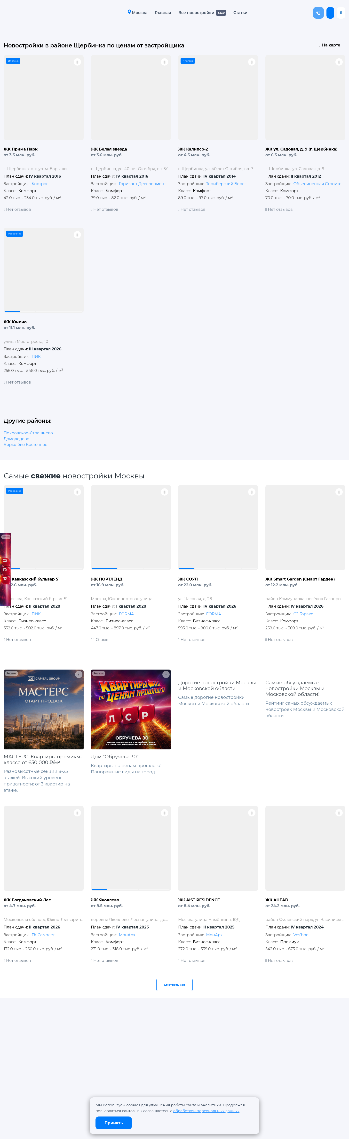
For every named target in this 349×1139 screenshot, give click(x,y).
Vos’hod (301, 935)
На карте (329, 45)
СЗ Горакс (303, 614)
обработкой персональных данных (206, 1111)
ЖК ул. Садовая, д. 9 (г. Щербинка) (301, 149)
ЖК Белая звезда (109, 149)
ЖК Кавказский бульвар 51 (32, 579)
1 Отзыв (99, 639)
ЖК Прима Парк (21, 149)
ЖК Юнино (15, 322)
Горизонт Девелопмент (142, 183)
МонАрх (127, 935)
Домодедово (16, 439)
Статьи (239, 12)
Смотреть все (174, 985)
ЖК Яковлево (105, 900)
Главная (161, 12)
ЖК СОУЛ (188, 579)
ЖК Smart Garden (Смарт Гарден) (300, 579)
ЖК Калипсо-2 (193, 149)
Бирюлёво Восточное (25, 444)
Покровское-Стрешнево (28, 433)
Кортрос (40, 183)
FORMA (126, 614)
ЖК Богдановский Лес (27, 900)
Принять (114, 1123)
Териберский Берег (226, 183)
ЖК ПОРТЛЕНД (106, 579)
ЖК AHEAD (276, 900)
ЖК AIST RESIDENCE (199, 900)
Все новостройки (195, 12)
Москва (136, 12)
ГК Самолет (43, 935)
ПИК (36, 356)
